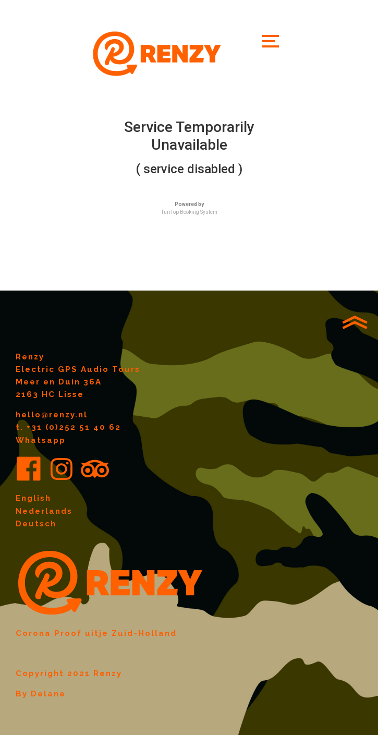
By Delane (41, 693)
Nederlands (44, 511)
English (33, 498)
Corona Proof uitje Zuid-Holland (96, 633)
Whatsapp (41, 440)
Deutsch (36, 523)
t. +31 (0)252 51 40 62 (68, 427)
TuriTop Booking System (189, 212)
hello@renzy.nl (52, 414)
